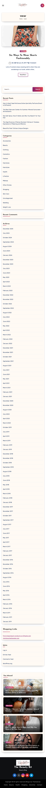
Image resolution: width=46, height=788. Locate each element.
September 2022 (8, 308)
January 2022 (7, 343)
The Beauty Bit (23, 767)
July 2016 (6, 582)
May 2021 (6, 379)
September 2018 (8, 467)
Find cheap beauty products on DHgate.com (17, 636)
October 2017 (7, 515)
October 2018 (7, 462)
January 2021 (7, 396)
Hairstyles (6, 163)
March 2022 (7, 335)
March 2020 (7, 423)
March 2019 (6, 440)
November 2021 (8, 352)
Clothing (23, 51)
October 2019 (7, 427)
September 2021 (8, 361)
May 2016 (6, 590)
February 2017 (7, 551)
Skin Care (6, 194)
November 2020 (8, 405)
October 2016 (7, 568)
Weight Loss (7, 207)
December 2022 (8, 295)
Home (6, 785)
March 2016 (6, 599)
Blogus (28, 782)
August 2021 (7, 365)
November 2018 (8, 458)
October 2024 (7, 237)
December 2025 (8, 229)
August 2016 (7, 577)
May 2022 (6, 326)
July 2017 (6, 529)
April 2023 (6, 282)
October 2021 (7, 357)
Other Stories (7, 185)
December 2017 (8, 507)
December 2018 (8, 454)
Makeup (5, 180)
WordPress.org (7, 663)
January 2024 (7, 255)
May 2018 (6, 485)
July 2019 (6, 432)
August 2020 (7, 410)
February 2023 (7, 290)
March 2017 (6, 546)
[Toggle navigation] (3, 5)
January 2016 (7, 608)
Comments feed (8, 659)
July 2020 (6, 414)
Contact (39, 785)
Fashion (5, 158)
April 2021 (6, 383)
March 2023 (7, 286)
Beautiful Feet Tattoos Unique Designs (15, 128)
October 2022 (7, 304)
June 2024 (6, 251)
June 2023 (6, 273)
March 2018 (6, 493)
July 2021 (6, 370)
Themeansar (36, 782)
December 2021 (8, 348)
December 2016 (8, 560)
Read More (23, 74)
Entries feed (7, 655)
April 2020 (6, 418)
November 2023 (8, 264)
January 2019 (7, 449)
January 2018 (7, 502)
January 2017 (7, 555)
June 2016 (6, 586)
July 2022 (6, 317)
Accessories (7, 141)
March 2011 (6, 613)
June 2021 (6, 374)
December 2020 (8, 401)
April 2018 (6, 489)
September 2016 (8, 573)
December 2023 (8, 259)
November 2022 (8, 299)
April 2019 (6, 436)
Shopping (6, 189)
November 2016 (8, 564)
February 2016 (7, 604)
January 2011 (7, 621)
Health (5, 172)
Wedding (6, 203)
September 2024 (8, 242)
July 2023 (6, 268)
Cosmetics (6, 154)
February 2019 (7, 445)
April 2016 (6, 595)
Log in (5, 650)
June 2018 (6, 480)
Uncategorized (8, 198)
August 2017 (7, 524)
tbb (11, 63)
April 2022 (6, 330)
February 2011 (7, 617)
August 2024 (7, 246)
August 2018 (7, 471)
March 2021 (6, 387)
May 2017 (6, 538)
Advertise (32, 785)
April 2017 (6, 542)
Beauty (5, 145)
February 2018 (7, 498)
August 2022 (7, 312)
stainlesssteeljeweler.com (11, 638)
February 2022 (8, 339)
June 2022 (6, 321)
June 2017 (6, 533)
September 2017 (8, 520)
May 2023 (6, 277)
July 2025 (6, 233)
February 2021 (7, 392)
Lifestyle (6, 176)
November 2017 (8, 511)
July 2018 (6, 476)
